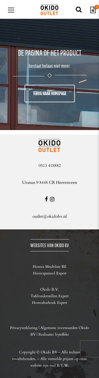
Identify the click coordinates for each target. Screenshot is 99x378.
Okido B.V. (49, 289)
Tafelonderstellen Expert (49, 296)
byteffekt (62, 334)
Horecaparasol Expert (49, 273)
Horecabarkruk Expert (49, 302)
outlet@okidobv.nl (49, 216)
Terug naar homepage (49, 93)
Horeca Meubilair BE (50, 266)
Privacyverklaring (23, 327)
